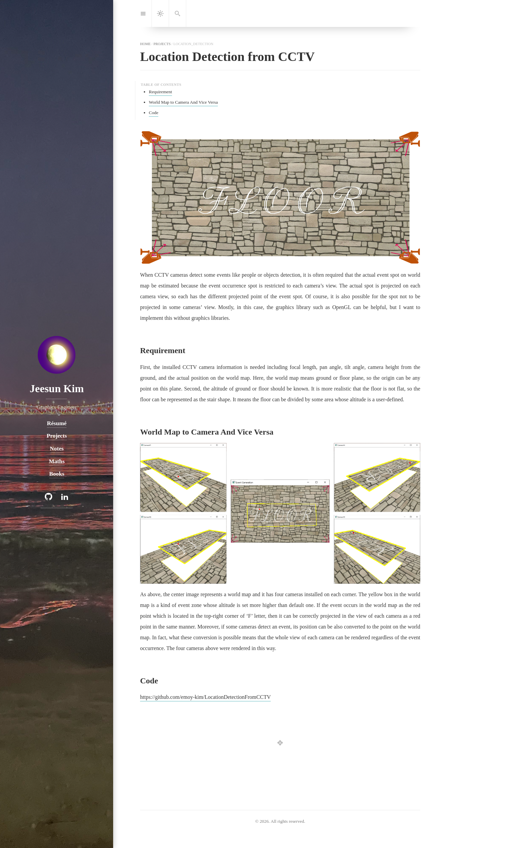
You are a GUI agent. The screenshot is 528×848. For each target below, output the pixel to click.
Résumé (57, 423)
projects (162, 44)
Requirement (160, 91)
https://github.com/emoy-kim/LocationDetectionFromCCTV (205, 697)
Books (56, 474)
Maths (56, 461)
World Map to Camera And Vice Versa (183, 102)
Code (153, 112)
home (145, 44)
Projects (56, 436)
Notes (56, 448)
